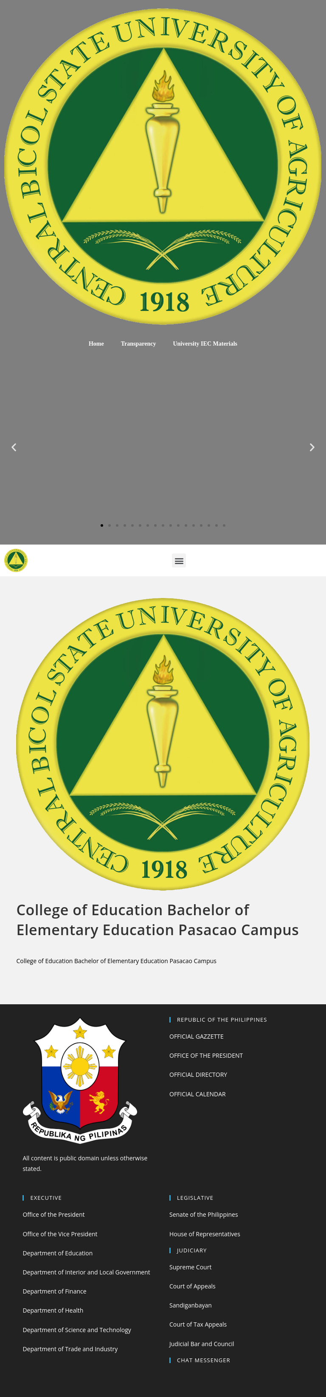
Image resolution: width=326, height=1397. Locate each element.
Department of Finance (54, 1291)
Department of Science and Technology (76, 1330)
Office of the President (53, 1214)
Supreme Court (190, 1267)
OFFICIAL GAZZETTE (196, 1036)
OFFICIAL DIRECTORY (198, 1074)
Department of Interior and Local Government (86, 1272)
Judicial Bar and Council (201, 1344)
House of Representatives (204, 1234)
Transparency (138, 344)
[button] (102, 525)
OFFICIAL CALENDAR (197, 1094)
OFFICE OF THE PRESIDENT (206, 1055)
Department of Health (52, 1310)
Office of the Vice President (59, 1234)
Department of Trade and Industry (70, 1349)
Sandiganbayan (190, 1305)
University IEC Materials (205, 344)
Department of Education (57, 1253)
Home (96, 344)
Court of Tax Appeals (198, 1324)
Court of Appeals (192, 1286)
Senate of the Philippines (203, 1214)
